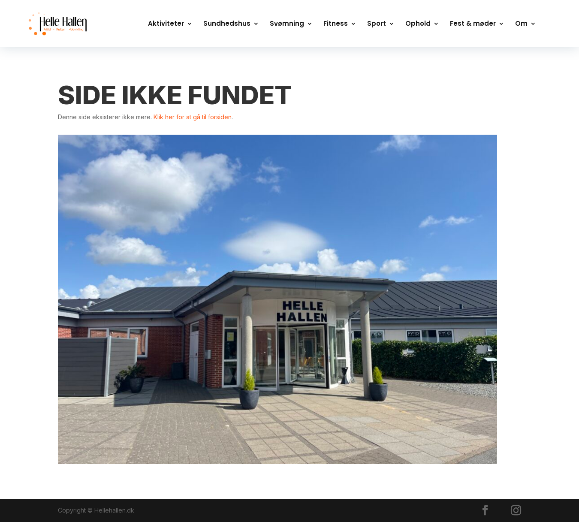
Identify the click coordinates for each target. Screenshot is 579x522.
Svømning (287, 24)
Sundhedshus (226, 24)
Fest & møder (473, 24)
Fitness (335, 24)
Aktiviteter (166, 24)
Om (521, 24)
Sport (376, 24)
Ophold (418, 24)
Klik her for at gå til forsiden (193, 117)
